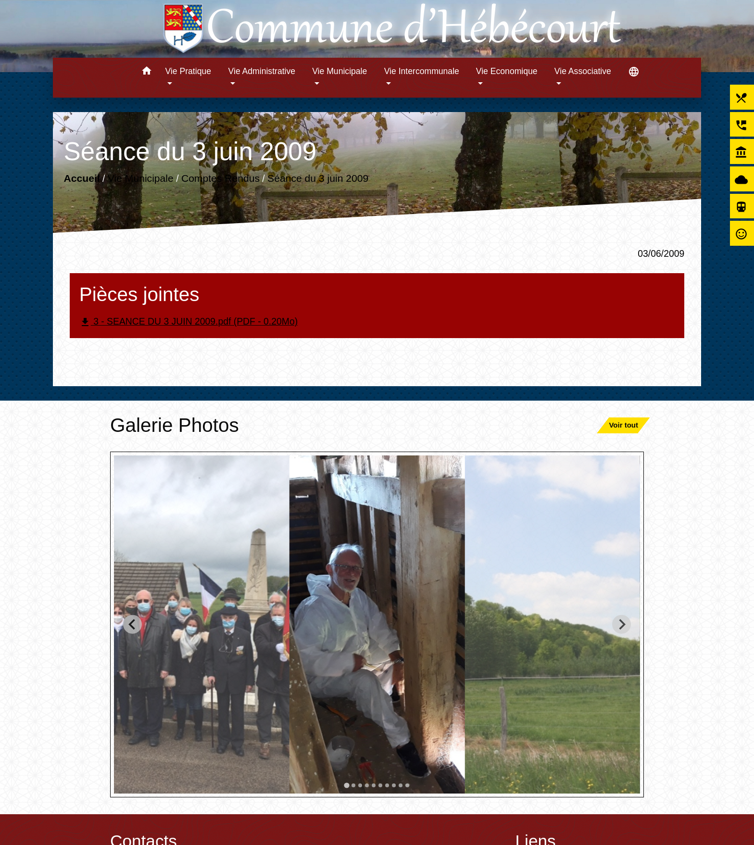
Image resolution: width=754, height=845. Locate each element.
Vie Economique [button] (507, 71)
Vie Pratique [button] (188, 71)
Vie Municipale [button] (339, 71)
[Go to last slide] (132, 624)
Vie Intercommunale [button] (421, 71)
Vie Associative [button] (582, 71)
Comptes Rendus (220, 177)
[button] (146, 72)
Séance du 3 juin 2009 (317, 177)
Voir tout (623, 425)
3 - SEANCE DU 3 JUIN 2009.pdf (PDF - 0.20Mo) (188, 322)
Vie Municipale (141, 177)
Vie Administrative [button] (262, 71)
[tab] (346, 785)
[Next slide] (621, 624)
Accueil (81, 177)
